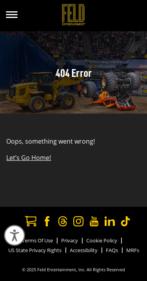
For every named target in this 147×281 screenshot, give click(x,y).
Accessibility (84, 250)
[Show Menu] (12, 15)
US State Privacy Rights (35, 250)
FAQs (112, 250)
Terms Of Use (37, 240)
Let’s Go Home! (28, 157)
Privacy (69, 240)
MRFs (132, 250)
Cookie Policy (101, 240)
